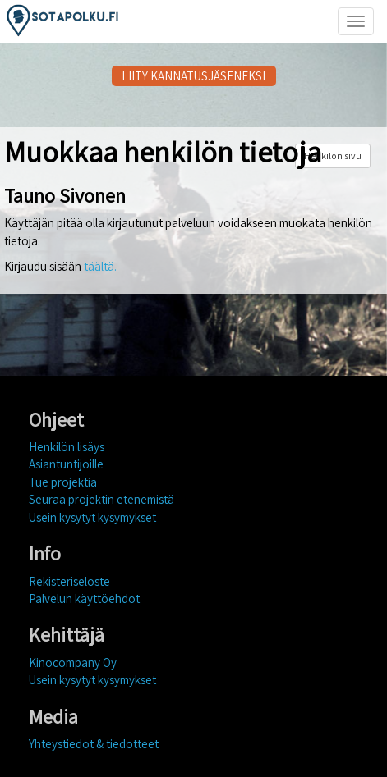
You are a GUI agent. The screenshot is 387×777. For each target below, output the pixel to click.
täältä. (100, 266)
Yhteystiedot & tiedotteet (94, 744)
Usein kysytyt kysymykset (92, 517)
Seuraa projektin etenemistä (101, 499)
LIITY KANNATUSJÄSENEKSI (193, 76)
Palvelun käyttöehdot (84, 598)
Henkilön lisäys (66, 447)
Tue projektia (63, 482)
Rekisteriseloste (69, 581)
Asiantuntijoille (66, 464)
